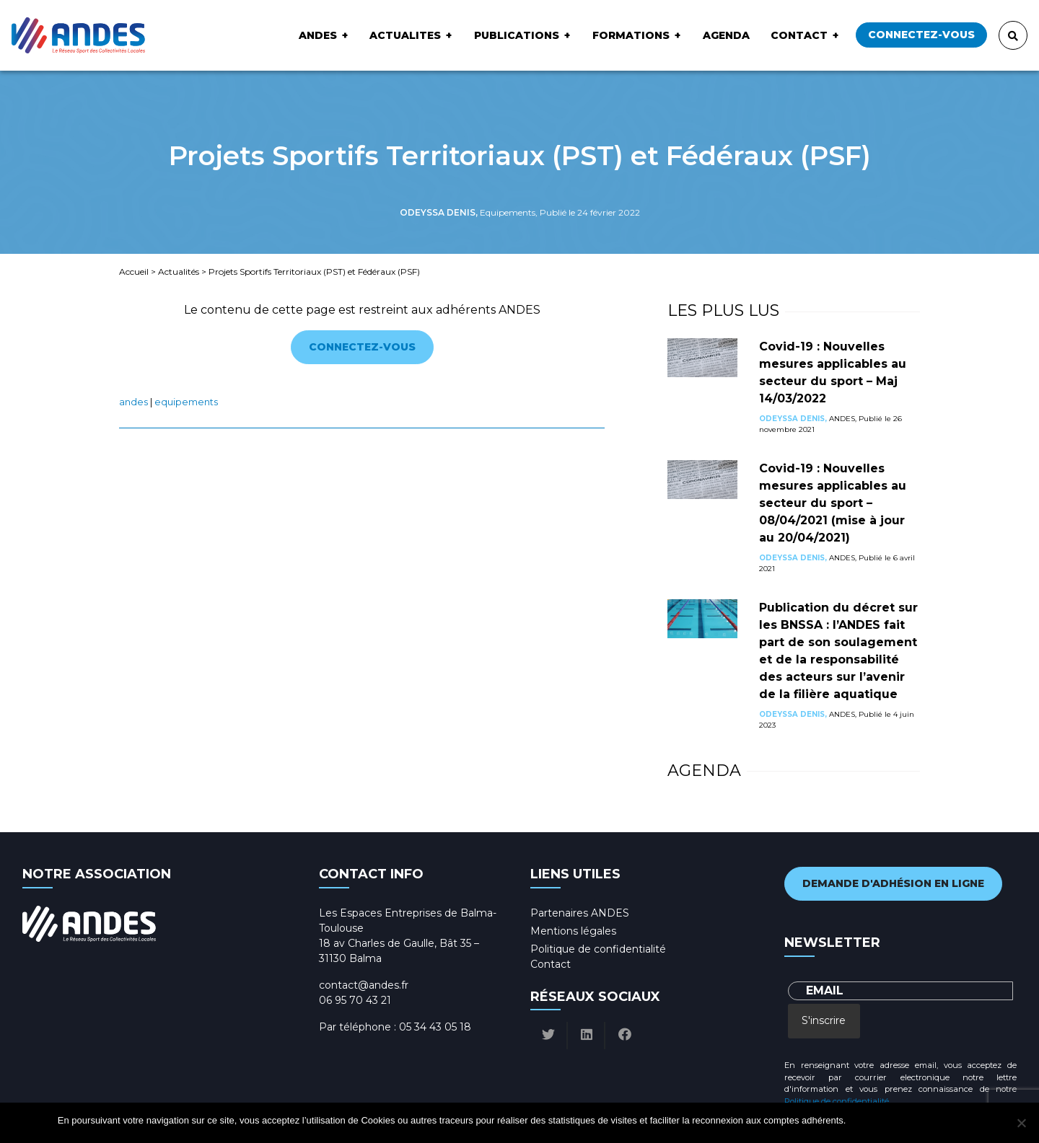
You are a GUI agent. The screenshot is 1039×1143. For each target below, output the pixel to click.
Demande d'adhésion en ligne (893, 883)
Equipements (186, 402)
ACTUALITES (405, 35)
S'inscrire (824, 1020)
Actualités (178, 271)
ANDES (318, 35)
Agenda (726, 35)
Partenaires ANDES (579, 912)
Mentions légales (573, 930)
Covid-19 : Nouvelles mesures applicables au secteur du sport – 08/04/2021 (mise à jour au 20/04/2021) (832, 503)
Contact (799, 35)
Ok (859, 1120)
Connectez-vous (921, 34)
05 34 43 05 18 (435, 1026)
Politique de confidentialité (598, 949)
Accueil (134, 271)
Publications (516, 35)
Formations (631, 35)
